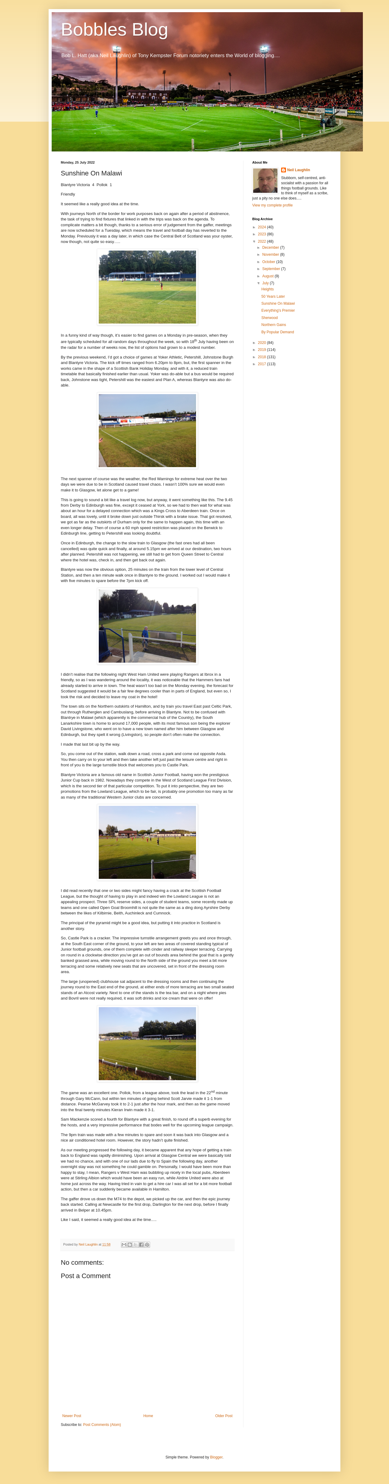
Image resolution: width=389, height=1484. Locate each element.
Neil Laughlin (298, 170)
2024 (262, 227)
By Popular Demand (277, 332)
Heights (267, 289)
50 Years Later (273, 296)
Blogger (216, 1457)
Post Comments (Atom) (102, 1425)
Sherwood (269, 318)
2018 (262, 357)
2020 (262, 343)
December (271, 247)
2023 (262, 234)
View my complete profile (272, 205)
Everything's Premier (278, 310)
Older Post (223, 1416)
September (271, 269)
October (269, 262)
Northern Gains (273, 325)
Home (148, 1416)
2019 (262, 350)
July (266, 283)
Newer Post (71, 1416)
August (268, 276)
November (271, 254)
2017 (262, 364)
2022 (262, 241)
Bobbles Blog (114, 29)
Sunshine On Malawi (278, 303)
